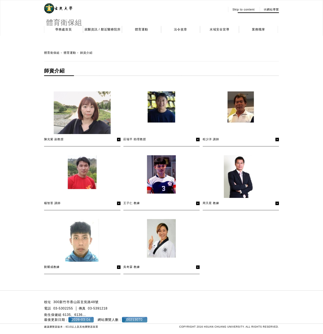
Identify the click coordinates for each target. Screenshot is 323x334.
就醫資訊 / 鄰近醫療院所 (102, 29)
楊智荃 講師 (52, 203)
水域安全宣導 (219, 29)
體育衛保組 (52, 52)
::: (221, 9)
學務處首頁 (63, 29)
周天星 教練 (211, 203)
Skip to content (243, 9)
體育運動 (141, 29)
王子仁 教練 (131, 203)
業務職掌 (258, 29)
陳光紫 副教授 (54, 139)
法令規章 (180, 29)
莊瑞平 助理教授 (134, 139)
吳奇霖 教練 (131, 267)
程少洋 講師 (211, 139)
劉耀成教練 (52, 267)
